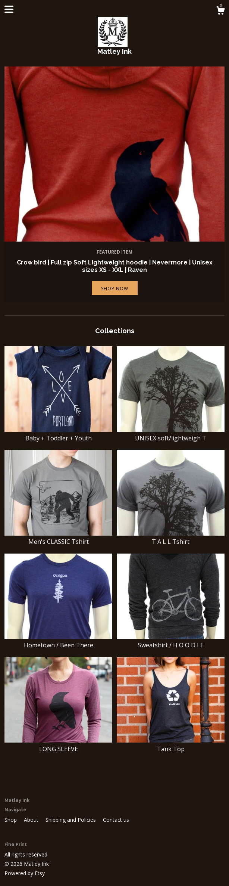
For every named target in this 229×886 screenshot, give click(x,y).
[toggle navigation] (8, 9)
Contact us (116, 819)
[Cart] (220, 11)
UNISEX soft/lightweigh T (171, 434)
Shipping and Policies (71, 819)
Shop (11, 819)
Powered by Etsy (24, 873)
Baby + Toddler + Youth (58, 434)
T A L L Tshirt (171, 537)
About (32, 819)
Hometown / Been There (58, 641)
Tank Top (171, 744)
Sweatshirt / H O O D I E (171, 641)
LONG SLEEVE (58, 744)
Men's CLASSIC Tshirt (58, 537)
